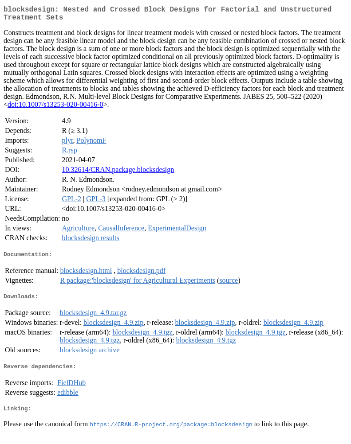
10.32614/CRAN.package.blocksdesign (118, 173)
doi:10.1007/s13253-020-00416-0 (55, 108)
